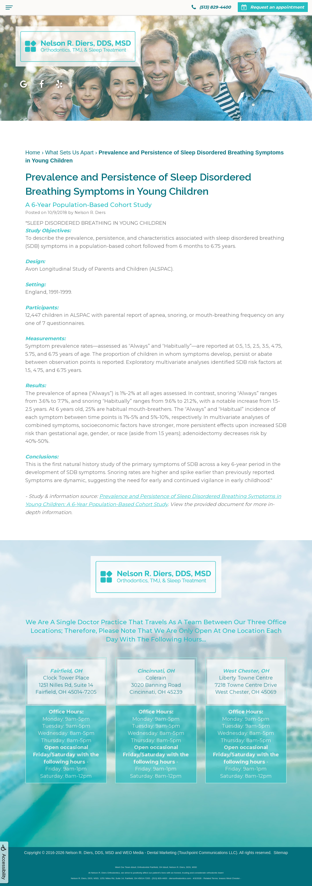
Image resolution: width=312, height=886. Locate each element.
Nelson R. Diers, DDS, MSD (89, 852)
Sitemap (281, 852)
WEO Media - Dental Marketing (150, 852)
